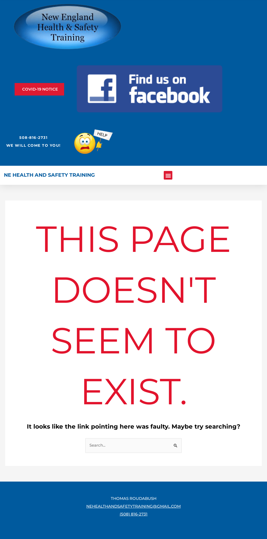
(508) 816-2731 (134, 514)
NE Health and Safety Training (49, 175)
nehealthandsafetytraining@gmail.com (133, 506)
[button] (168, 175)
